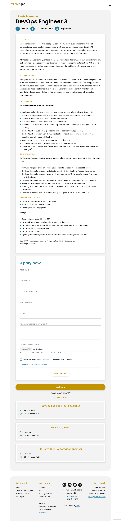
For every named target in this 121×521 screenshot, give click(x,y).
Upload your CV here (29, 345)
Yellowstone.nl (45, 512)
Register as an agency (25, 490)
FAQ (40, 490)
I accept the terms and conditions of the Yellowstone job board (48, 359)
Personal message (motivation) (33, 324)
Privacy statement (47, 493)
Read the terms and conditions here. (35, 365)
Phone (22, 313)
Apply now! (60, 387)
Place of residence (28, 292)
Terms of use (44, 496)
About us (42, 487)
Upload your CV (22, 493)
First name (25, 270)
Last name (25, 281)
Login (18, 487)
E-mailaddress (26, 302)
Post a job (20, 496)
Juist (78, 506)
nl (104, 496)
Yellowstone (72, 496)
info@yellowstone (96, 496)
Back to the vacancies (28, 16)
